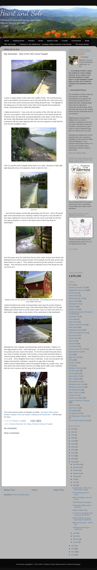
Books (40, 41)
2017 (73, 456)
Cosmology (72, 319)
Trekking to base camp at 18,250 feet (81, 528)
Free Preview (73, 346)
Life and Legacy (74, 371)
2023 (73, 438)
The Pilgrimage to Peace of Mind (80, 416)
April (74, 533)
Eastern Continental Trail (77, 325)
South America (74, 408)
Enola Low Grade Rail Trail (78, 333)
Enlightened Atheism (76, 330)
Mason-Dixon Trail (75, 376)
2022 (73, 441)
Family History (74, 338)
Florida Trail (73, 343)
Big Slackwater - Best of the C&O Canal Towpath (82, 489)
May (74, 485)
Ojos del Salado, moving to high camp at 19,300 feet (82, 519)
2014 (73, 546)
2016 (73, 459)
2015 (73, 462)
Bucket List (72, 306)
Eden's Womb (73, 327)
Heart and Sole (21, 13)
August (75, 476)
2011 (73, 555)
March (75, 536)
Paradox (31, 41)
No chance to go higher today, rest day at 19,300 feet (83, 514)
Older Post (59, 490)
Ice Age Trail (73, 362)
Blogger (77, 564)
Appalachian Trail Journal (77, 290)
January (76, 542)
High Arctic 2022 (74, 357)
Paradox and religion (76, 398)
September (77, 473)
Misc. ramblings (74, 379)
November (76, 467)
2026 (73, 429)
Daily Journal (73, 322)
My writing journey (75, 390)
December (76, 464)
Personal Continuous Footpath (42, 424)
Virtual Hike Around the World (79, 420)
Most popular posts (75, 381)
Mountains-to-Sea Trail (76, 384)
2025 (73, 432)
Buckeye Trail (73, 309)
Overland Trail (73, 395)
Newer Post (9, 490)
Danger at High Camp (80, 510)
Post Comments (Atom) (21, 495)
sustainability (73, 410)
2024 (73, 435)
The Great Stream (82, 44)
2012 (73, 552)
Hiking (29, 424)
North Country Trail (75, 392)
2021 (73, 444)
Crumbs (65, 41)
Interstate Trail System (76, 368)
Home (6, 41)
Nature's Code (52, 41)
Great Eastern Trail (75, 352)
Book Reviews (74, 301)
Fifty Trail (72, 341)
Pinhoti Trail (73, 405)
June (75, 482)
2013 (73, 549)
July (74, 479)
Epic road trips (74, 335)
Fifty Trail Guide (10, 44)
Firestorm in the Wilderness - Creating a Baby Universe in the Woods (45, 44)
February (76, 539)
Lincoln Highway (74, 373)
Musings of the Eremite (76, 387)
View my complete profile (77, 153)
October (76, 470)
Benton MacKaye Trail (76, 298)
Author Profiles (74, 296)
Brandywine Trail (74, 304)
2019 (73, 450)
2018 (73, 453)
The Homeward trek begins (82, 502)
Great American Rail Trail (77, 349)
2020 (73, 447)
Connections (76, 41)
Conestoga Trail (74, 316)
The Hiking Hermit (75, 413)
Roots (87, 41)
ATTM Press (73, 293)
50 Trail (71, 285)
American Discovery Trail (17, 424)
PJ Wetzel (84, 57)
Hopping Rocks (18, 41)
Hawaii (71, 354)
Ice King (71, 365)
